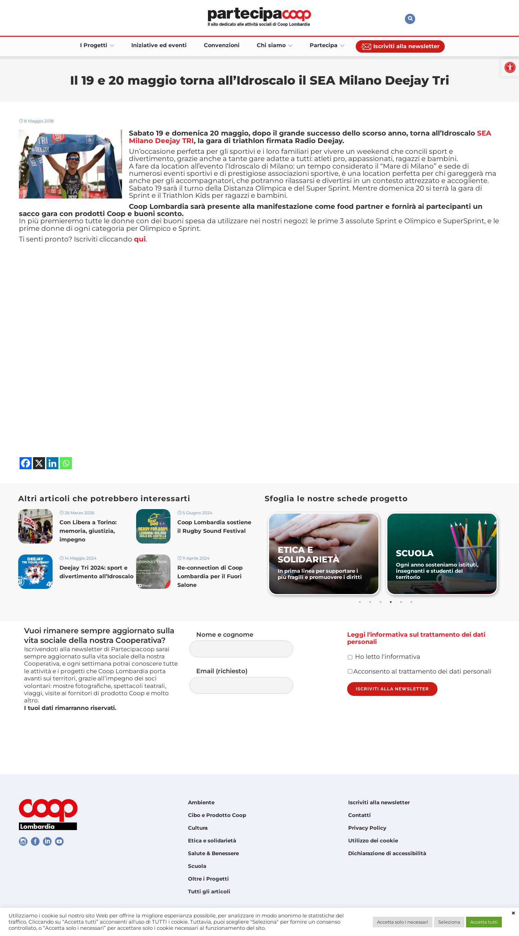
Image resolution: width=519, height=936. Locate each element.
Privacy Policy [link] (367, 828)
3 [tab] (381, 626)
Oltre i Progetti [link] (208, 878)
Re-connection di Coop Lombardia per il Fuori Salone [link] (210, 604)
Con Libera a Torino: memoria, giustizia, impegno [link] (88, 557)
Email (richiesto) (248, 708)
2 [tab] (370, 626)
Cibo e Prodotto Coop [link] (217, 815)
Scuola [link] (197, 866)
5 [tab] (401, 626)
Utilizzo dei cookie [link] (373, 840)
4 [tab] (391, 626)
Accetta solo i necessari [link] (402, 922)
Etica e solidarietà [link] (212, 840)
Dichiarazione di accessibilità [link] (387, 853)
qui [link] (140, 262)
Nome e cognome (248, 670)
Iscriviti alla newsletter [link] (379, 802)
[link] (510, 67)
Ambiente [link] (201, 802)
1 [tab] (360, 626)
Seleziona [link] (449, 922)
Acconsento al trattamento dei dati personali (420, 705)
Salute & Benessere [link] (213, 853)
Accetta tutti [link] (484, 922)
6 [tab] (412, 626)
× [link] (513, 913)
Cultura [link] (198, 828)
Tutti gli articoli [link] (209, 891)
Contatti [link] (359, 815)
